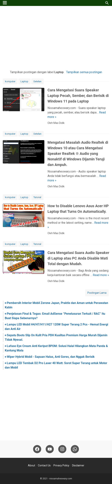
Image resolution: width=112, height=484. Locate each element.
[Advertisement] (56, 37)
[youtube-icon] (50, 449)
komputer (10, 81)
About (31, 465)
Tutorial (37, 197)
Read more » (101, 275)
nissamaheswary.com (60, 478)
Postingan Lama (96, 292)
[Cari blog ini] (107, 3)
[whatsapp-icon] (75, 449)
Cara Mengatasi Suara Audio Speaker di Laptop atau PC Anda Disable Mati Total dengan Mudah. (78, 258)
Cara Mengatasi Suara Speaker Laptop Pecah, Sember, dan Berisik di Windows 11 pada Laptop (78, 95)
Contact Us (44, 465)
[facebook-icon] (37, 449)
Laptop (24, 81)
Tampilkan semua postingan (84, 72)
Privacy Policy (61, 465)
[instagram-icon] (62, 449)
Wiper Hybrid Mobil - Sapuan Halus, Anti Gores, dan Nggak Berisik (51, 356)
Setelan (37, 81)
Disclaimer (78, 465)
